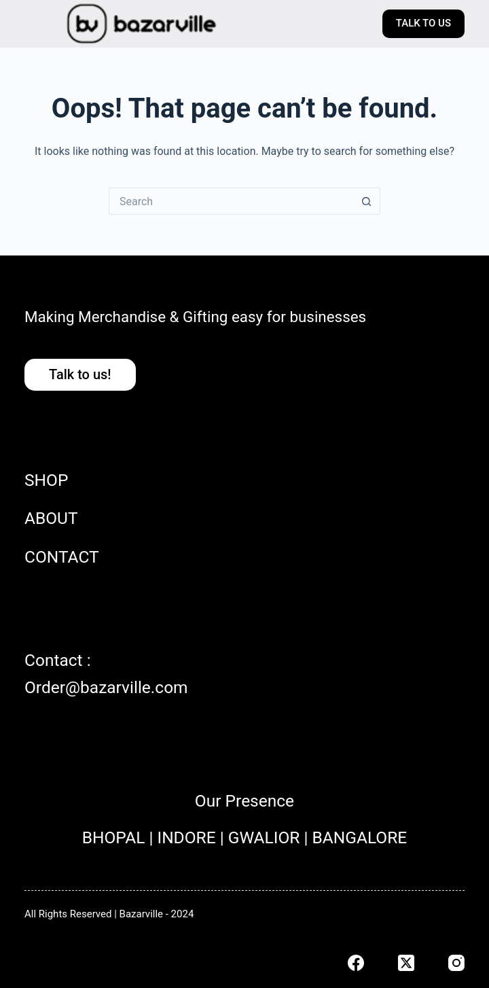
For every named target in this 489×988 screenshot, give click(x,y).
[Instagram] (456, 963)
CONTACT (61, 557)
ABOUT (51, 518)
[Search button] (366, 201)
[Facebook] (356, 963)
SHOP (46, 480)
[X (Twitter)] (406, 963)
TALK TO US (423, 23)
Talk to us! (80, 374)
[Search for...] (231, 201)
